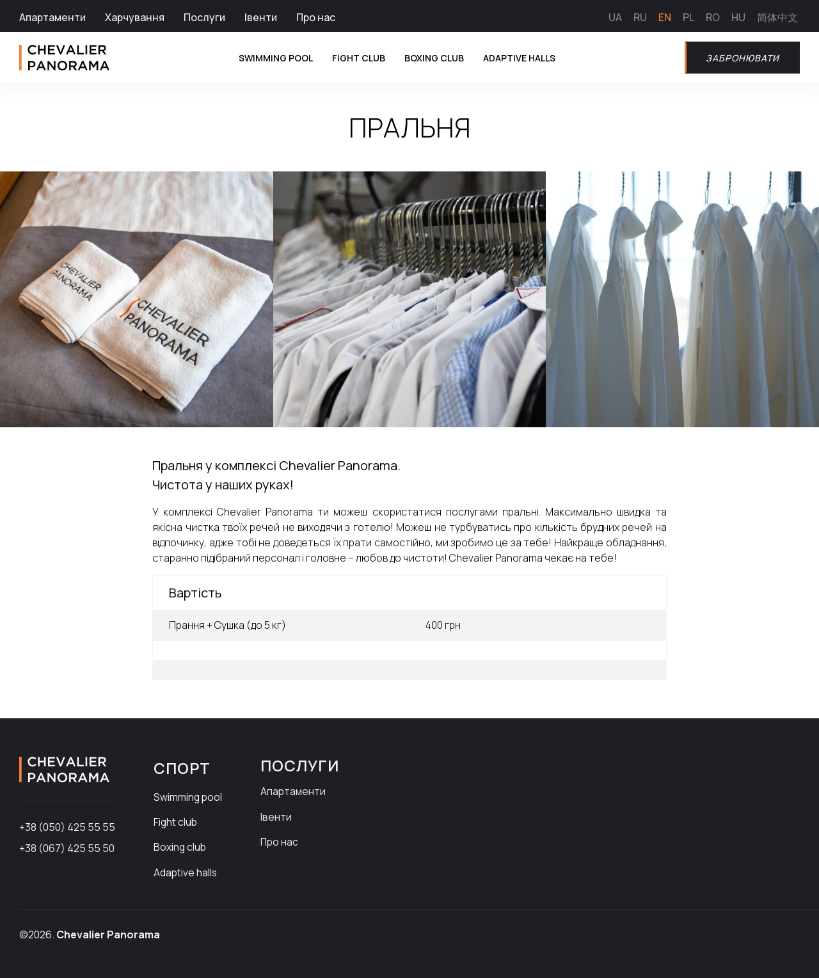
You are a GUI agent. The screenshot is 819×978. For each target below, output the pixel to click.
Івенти (260, 17)
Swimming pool (259, 58)
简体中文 (777, 17)
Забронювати (738, 58)
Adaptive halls (527, 58)
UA (615, 17)
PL (688, 17)
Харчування (134, 17)
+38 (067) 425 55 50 (67, 848)
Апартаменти (52, 17)
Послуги (204, 17)
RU (640, 17)
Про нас (315, 17)
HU (738, 17)
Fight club (351, 58)
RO (713, 17)
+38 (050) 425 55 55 (67, 827)
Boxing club (433, 58)
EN (664, 17)
